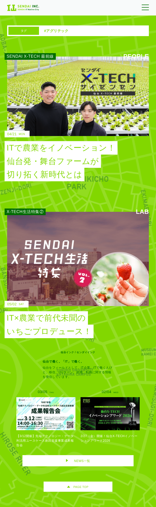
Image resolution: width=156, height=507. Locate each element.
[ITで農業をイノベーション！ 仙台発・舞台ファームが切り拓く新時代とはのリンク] (74, 118)
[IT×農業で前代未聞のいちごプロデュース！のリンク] (74, 275)
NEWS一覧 (82, 461)
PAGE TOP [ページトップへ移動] (80, 486)
